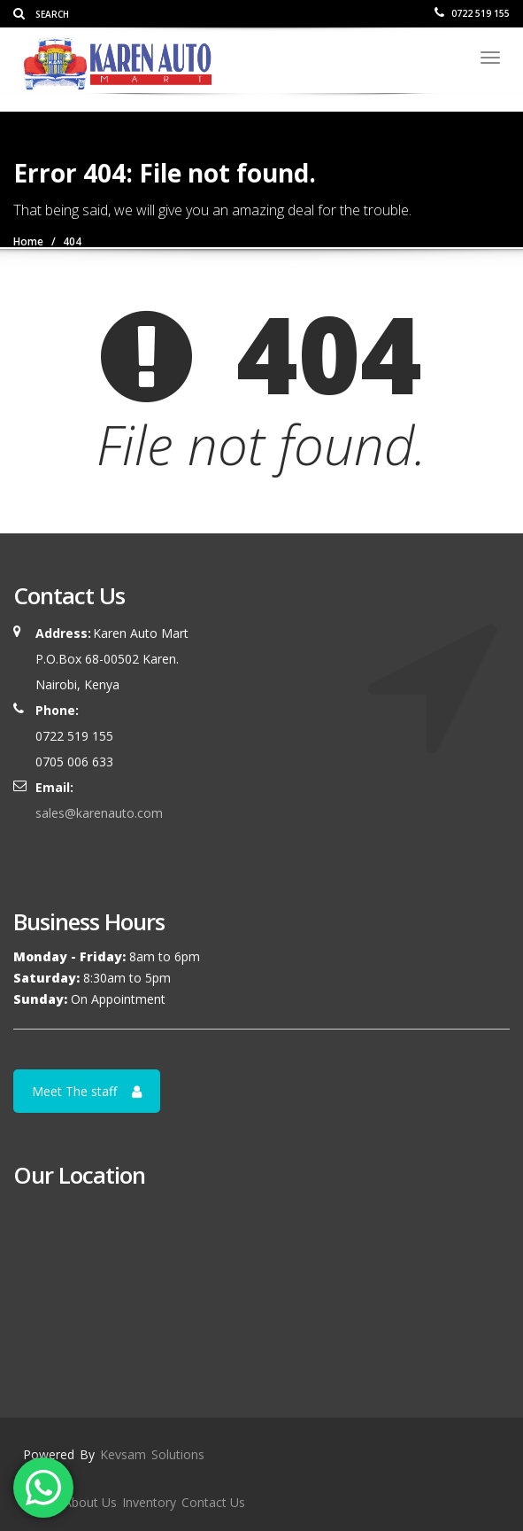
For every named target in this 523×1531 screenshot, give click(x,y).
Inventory (149, 1502)
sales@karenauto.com (99, 812)
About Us (90, 1502)
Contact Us (213, 1502)
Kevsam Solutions (152, 1454)
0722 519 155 (472, 13)
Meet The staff (87, 1091)
